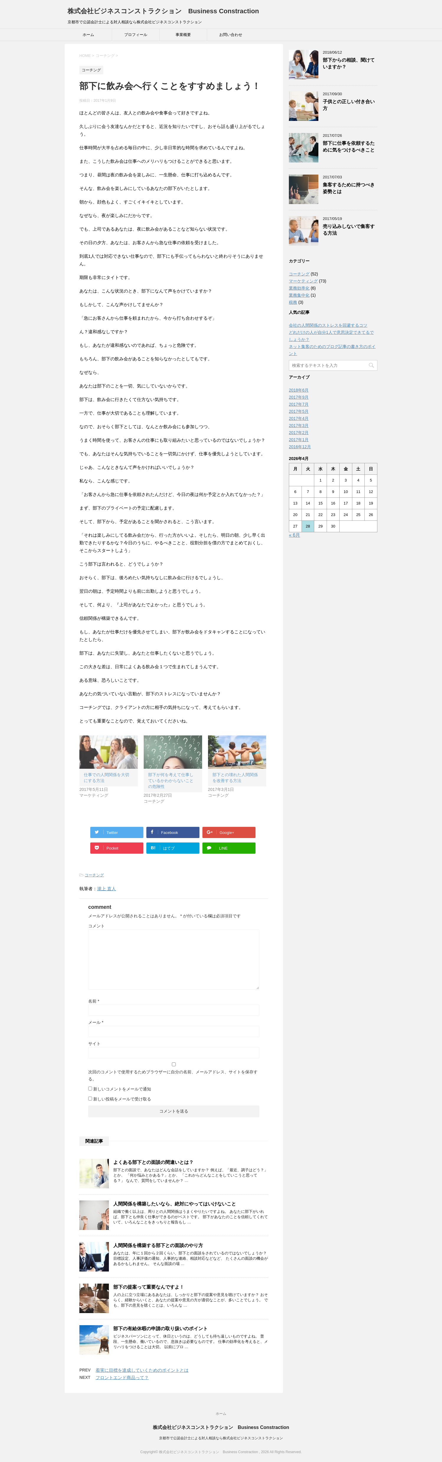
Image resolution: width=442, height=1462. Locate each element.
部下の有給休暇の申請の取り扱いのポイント (160, 1328)
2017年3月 (299, 425)
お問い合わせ (230, 34)
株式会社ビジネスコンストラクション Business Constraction (163, 11)
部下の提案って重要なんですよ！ (148, 1286)
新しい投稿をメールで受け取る (122, 1099)
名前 (93, 1001)
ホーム (88, 34)
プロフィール (135, 34)
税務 (293, 302)
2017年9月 (299, 397)
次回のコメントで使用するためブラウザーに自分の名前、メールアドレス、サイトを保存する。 (173, 1075)
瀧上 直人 (106, 888)
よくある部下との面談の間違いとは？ (153, 1162)
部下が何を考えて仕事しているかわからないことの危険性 (171, 780)
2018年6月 (299, 390)
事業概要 (183, 34)
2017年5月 (299, 411)
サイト (94, 1043)
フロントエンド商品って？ (122, 1377)
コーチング (94, 875)
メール (95, 1022)
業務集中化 (299, 295)
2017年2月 (299, 432)
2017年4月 (299, 418)
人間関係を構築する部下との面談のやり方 (158, 1245)
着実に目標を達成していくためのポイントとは (142, 1370)
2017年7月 (299, 404)
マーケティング (303, 281)
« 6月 (294, 535)
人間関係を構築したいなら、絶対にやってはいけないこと (174, 1203)
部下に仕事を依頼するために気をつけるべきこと (349, 146)
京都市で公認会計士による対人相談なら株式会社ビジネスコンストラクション (221, 1438)
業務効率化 (299, 288)
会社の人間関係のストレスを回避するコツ (328, 325)
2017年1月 (299, 439)
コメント (96, 926)
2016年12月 (300, 446)
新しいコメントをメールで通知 (122, 1089)
